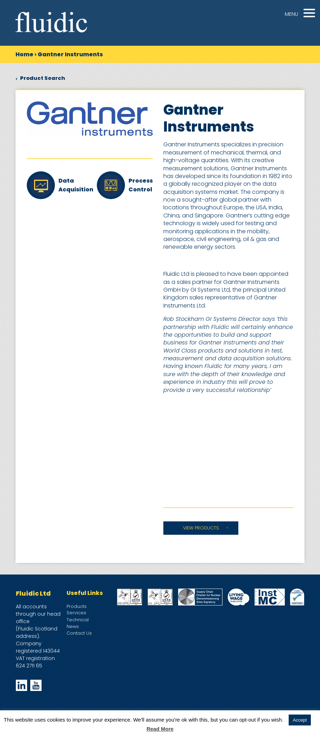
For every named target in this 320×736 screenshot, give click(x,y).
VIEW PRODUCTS (201, 528)
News (73, 626)
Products (77, 606)
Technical (78, 620)
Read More (160, 729)
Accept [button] (300, 720)
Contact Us (79, 633)
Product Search (40, 78)
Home (24, 54)
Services (76, 613)
